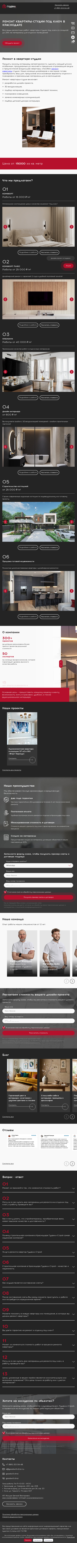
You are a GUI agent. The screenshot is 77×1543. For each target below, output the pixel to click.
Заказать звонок (62, 5)
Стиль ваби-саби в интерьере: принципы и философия (52, 1098)
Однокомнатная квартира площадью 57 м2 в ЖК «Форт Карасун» (21, 751)
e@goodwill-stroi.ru (15, 1469)
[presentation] (66, 981)
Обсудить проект (12, 43)
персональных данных (42, 892)
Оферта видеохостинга (12, 1517)
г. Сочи (5, 1491)
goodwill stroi (12, 1474)
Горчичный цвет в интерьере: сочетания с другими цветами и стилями (22, 1098)
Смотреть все (8, 1117)
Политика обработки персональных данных (20, 1514)
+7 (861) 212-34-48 (61, 8)
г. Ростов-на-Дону (9, 1489)
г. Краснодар (7, 1486)
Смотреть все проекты (11, 770)
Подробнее (71, 1537)
